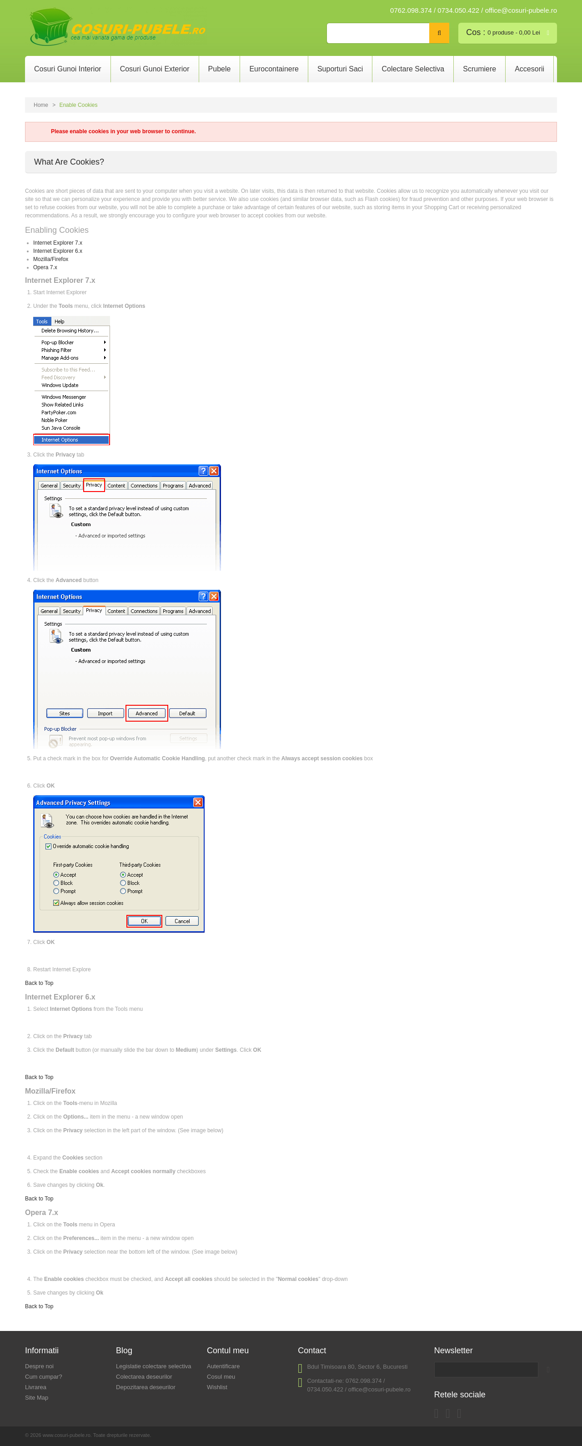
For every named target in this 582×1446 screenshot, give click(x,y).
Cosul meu (221, 1376)
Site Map (36, 1397)
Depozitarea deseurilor (146, 1387)
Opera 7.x (45, 267)
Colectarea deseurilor (144, 1376)
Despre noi (39, 1366)
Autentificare (223, 1366)
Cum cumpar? (43, 1376)
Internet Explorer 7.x (57, 243)
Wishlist (217, 1387)
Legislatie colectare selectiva (153, 1366)
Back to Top (39, 983)
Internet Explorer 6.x (57, 251)
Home (41, 105)
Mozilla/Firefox (50, 259)
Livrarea (35, 1387)
